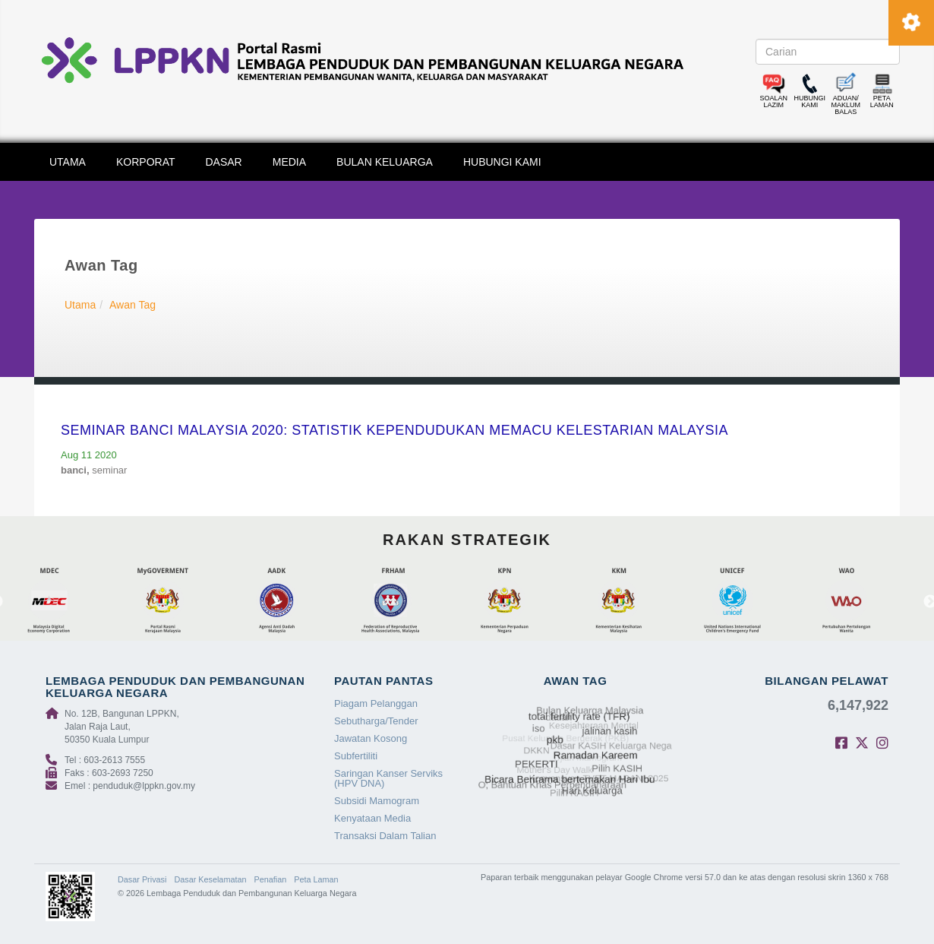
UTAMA (67, 162)
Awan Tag (132, 305)
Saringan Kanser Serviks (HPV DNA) (388, 778)
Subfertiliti (355, 756)
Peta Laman (316, 879)
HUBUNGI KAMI (502, 162)
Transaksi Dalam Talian (385, 835)
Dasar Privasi (142, 879)
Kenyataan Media (372, 818)
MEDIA (289, 162)
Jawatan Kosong (370, 738)
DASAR (224, 162)
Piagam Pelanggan (376, 703)
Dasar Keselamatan (210, 879)
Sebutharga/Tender (376, 721)
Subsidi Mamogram (376, 800)
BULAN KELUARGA (384, 162)
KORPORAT (145, 162)
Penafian (270, 879)
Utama (80, 305)
